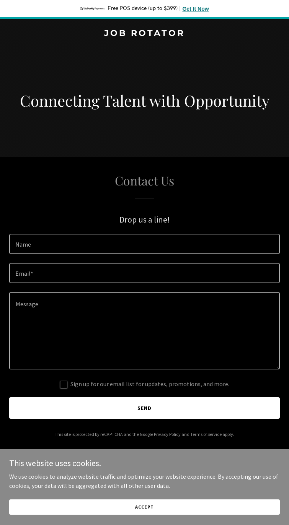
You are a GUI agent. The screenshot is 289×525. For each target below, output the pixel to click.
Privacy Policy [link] (167, 434)
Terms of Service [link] (206, 434)
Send (144, 408)
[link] (144, 33)
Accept (144, 507)
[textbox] (144, 244)
